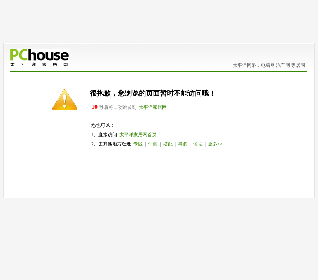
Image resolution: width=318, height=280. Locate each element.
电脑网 (268, 65)
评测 (152, 144)
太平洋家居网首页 (138, 134)
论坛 (198, 144)
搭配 (168, 144)
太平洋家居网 (153, 107)
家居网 (298, 65)
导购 (182, 144)
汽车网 (283, 65)
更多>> (215, 144)
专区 (138, 144)
